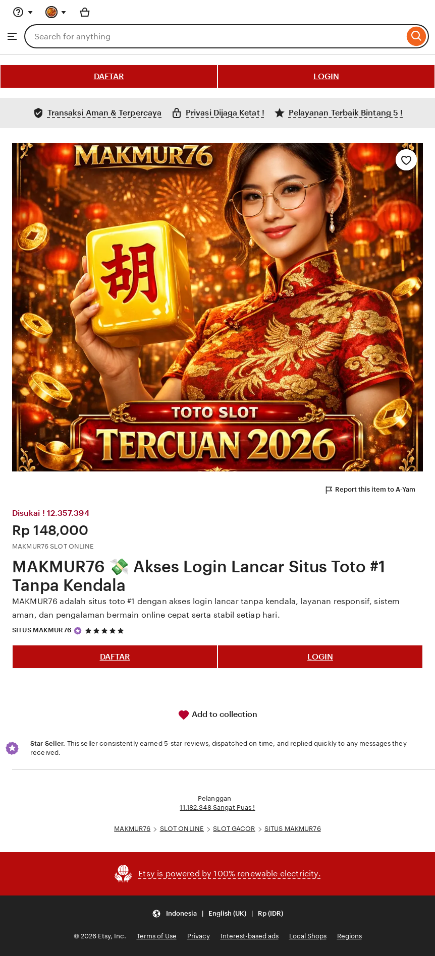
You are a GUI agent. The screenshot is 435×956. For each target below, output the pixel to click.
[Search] (416, 36)
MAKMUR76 (132, 828)
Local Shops (308, 936)
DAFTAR (109, 76)
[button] (217, 914)
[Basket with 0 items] (85, 12)
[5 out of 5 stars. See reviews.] (106, 630)
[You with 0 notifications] (56, 12)
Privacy (198, 936)
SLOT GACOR (234, 828)
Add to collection (217, 715)
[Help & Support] (22, 12)
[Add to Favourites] (406, 159)
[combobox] (214, 36)
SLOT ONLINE (182, 828)
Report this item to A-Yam (369, 490)
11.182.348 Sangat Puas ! (217, 807)
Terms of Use (157, 936)
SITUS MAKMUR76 (41, 630)
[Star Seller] (77, 631)
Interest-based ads (250, 936)
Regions (349, 936)
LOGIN (326, 76)
